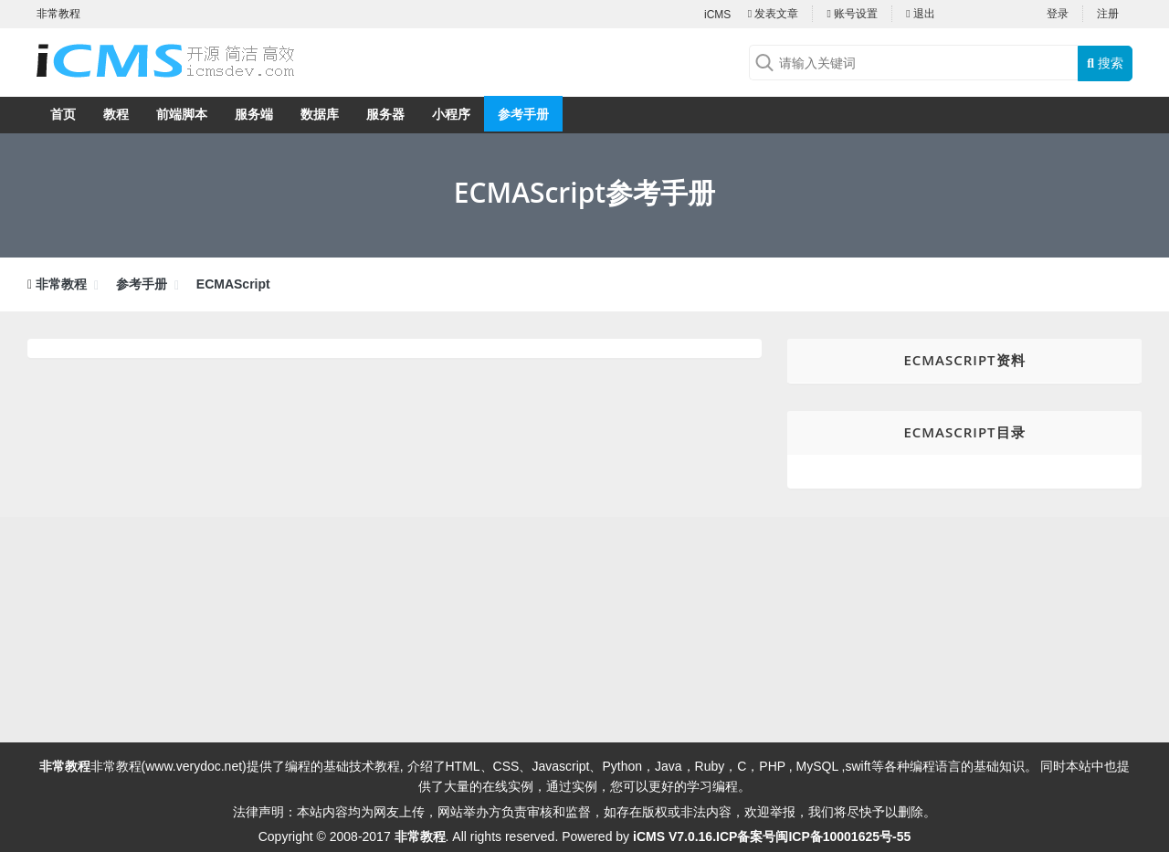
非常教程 (61, 284)
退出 (920, 13)
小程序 (451, 114)
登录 (1058, 13)
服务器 (385, 114)
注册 (1108, 13)
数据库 (319, 114)
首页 (63, 114)
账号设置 (852, 13)
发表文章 (773, 13)
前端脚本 (181, 114)
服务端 (254, 114)
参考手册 (523, 114)
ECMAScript (233, 284)
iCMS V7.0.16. (674, 836)
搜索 (1105, 63)
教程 (116, 114)
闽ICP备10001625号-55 (843, 836)
